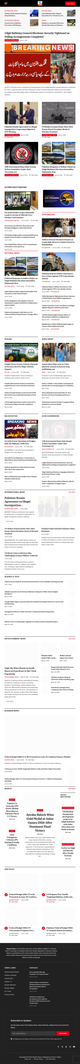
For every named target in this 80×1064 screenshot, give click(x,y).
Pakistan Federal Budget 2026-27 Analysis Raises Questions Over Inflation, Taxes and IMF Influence (59, 931)
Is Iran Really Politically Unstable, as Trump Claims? (39, 976)
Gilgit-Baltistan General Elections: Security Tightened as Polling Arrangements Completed (38, 35)
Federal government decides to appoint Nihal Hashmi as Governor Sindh (58, 405)
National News (46, 11)
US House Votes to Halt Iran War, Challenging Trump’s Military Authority (21, 556)
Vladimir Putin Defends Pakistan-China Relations (16, 15)
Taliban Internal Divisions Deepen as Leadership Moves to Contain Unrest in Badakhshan (58, 243)
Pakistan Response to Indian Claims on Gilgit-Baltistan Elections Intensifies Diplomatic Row (58, 171)
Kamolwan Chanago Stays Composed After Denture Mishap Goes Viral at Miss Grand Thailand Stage (63, 691)
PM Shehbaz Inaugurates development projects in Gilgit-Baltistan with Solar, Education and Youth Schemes (68, 823)
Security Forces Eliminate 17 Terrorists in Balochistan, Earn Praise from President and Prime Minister (20, 460)
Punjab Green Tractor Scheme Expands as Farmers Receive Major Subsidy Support (21, 368)
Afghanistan (48, 216)
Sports (44, 20)
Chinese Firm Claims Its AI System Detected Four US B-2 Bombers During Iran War (34, 584)
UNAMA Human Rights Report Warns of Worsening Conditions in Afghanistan (56, 317)
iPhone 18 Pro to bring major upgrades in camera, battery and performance (31, 624)
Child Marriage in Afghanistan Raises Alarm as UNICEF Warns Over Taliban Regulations (58, 299)
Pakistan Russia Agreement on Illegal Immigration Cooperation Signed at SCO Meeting (21, 131)
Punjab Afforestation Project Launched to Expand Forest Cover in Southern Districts (20, 386)
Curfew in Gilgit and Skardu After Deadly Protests (68, 854)
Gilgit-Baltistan (65, 798)
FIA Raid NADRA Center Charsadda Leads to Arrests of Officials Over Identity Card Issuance (19, 216)
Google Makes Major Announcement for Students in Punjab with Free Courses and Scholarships (34, 605)
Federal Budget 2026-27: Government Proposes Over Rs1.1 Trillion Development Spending (33, 782)
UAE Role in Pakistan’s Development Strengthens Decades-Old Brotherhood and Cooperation (39, 1002)
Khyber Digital (56, 1059)
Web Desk (12, 821)
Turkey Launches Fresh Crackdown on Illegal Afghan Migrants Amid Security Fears (58, 308)
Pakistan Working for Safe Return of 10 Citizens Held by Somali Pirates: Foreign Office (21, 315)
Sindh (44, 373)
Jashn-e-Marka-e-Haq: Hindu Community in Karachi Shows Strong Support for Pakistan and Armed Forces (57, 386)
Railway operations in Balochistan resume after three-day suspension (20, 470)
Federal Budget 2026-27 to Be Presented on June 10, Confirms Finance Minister (38, 759)
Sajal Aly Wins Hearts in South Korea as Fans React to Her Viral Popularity (20, 673)
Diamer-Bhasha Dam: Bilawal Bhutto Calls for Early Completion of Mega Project (58, 484)
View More (71, 493)
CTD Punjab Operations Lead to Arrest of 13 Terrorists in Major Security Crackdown (20, 405)
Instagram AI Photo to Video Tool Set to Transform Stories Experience (29, 614)
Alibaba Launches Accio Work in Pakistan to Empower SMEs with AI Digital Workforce (31, 595)
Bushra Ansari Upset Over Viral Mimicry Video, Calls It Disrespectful (66, 659)
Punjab (8, 341)
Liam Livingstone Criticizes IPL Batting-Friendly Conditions (12, 842)
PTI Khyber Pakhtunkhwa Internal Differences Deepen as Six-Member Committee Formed (21, 238)
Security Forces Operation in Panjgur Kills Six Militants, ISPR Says (20, 444)
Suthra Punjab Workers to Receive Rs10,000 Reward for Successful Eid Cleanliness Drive (20, 395)
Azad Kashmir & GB (11, 42)
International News (11, 11)
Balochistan (11, 417)
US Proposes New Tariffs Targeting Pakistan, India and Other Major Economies (33, 771)
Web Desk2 (12, 850)
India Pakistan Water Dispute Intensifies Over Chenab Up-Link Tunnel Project (53, 15)
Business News (12, 713)
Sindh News (47, 341)
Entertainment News (11, 679)
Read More (10, 524)
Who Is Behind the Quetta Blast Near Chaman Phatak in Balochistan (21, 479)
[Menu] (6, 3)
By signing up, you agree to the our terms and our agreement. (36, 1041)
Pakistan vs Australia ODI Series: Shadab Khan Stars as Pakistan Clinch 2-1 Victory (53, 24)
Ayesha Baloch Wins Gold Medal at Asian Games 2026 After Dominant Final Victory (40, 825)
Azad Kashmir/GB (50, 417)
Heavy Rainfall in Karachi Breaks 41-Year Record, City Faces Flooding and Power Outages (56, 395)
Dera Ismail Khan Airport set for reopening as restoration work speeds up (21, 247)
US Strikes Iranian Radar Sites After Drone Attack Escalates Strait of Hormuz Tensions (57, 131)
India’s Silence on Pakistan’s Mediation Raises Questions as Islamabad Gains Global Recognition (39, 988)
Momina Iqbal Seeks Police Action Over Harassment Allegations (48, 659)
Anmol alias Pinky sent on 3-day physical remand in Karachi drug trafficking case (56, 368)
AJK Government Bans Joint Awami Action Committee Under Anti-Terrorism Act (20, 171)
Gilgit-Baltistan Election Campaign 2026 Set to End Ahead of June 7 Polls (58, 475)
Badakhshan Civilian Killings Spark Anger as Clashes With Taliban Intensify (58, 327)
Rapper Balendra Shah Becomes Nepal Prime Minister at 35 (62, 671)
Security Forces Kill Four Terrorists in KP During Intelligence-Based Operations (15, 24)
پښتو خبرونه (70, 3)
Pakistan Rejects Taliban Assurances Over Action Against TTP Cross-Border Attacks (58, 277)
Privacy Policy (49, 1041)
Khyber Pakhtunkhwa (12, 20)
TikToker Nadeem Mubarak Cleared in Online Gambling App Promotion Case (62, 681)
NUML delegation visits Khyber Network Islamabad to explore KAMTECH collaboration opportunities (21, 304)
